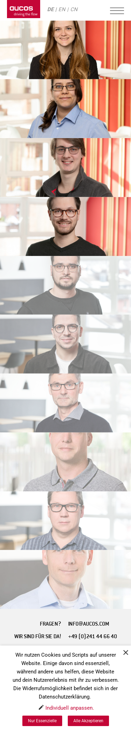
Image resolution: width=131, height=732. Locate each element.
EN (61, 9)
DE (50, 9)
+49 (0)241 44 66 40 (92, 636)
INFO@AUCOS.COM (88, 623)
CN (74, 9)
